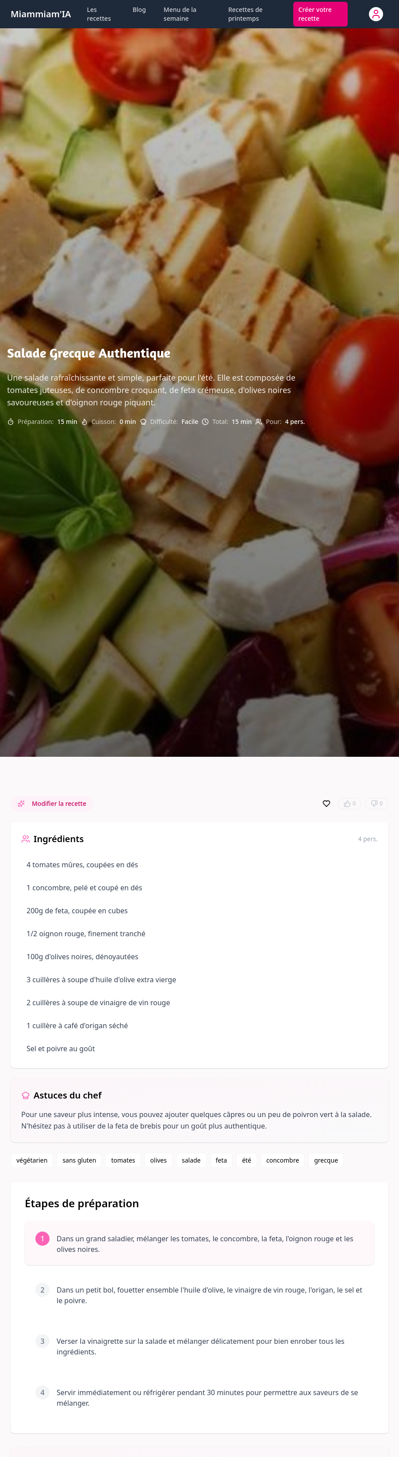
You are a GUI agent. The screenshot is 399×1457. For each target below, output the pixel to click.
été (246, 1160)
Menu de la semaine (180, 14)
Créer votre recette (315, 14)
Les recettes (99, 14)
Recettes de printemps (245, 14)
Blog (139, 9)
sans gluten (79, 1160)
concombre (282, 1160)
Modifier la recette (52, 803)
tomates (123, 1160)
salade (191, 1160)
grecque (326, 1160)
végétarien (31, 1160)
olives (158, 1160)
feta (221, 1160)
